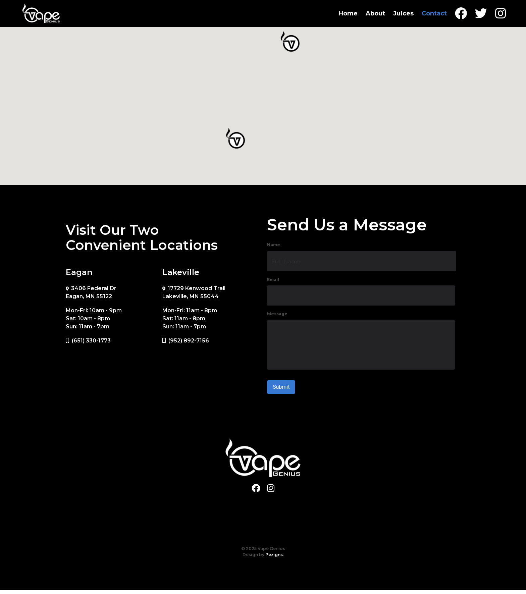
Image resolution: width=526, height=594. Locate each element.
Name (273, 244)
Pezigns (274, 558)
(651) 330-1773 (91, 340)
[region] (263, 101)
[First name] (361, 261)
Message (277, 313)
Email (273, 279)
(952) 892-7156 (188, 340)
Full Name (286, 261)
